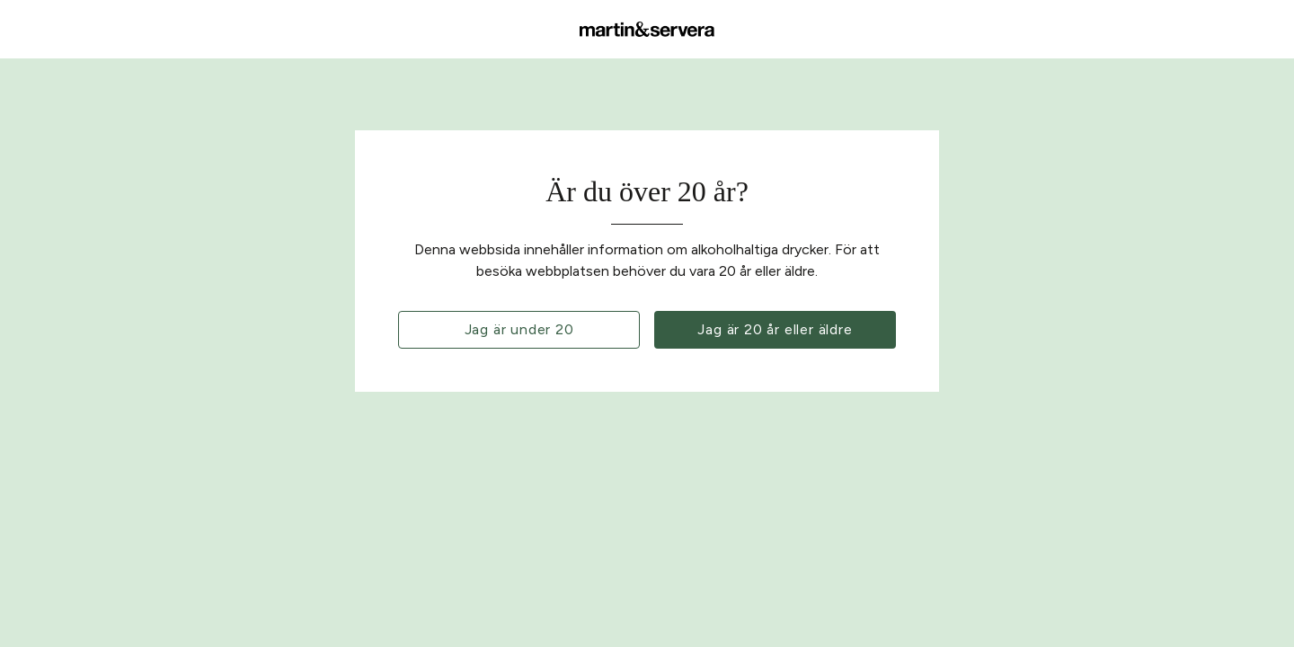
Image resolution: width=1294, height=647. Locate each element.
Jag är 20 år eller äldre (774, 329)
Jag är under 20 (519, 329)
